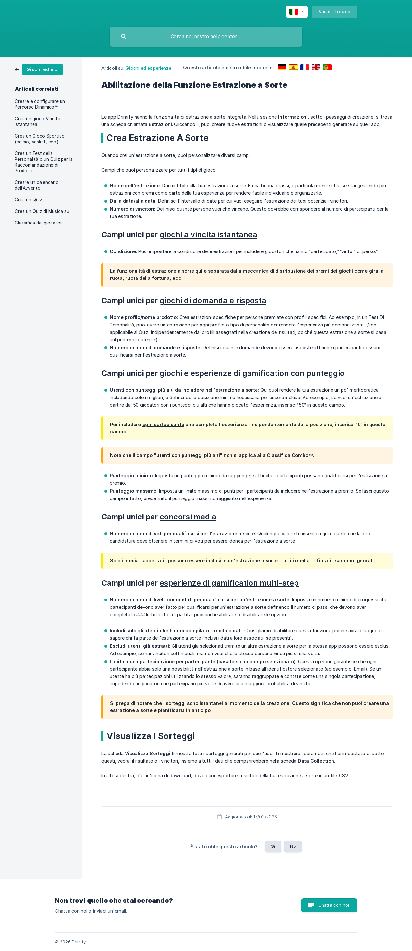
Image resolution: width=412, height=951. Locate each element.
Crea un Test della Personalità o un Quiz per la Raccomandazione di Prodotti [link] (44, 162)
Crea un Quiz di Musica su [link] (42, 211)
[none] (297, 12)
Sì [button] (273, 846)
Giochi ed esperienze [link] (148, 68)
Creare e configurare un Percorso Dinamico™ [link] (40, 104)
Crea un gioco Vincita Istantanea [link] (37, 121)
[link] (39, 69)
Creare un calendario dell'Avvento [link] (37, 185)
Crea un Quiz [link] (28, 199)
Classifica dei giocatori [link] (39, 222)
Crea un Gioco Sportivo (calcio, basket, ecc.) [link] (40, 138)
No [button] (293, 846)
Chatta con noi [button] (333, 905)
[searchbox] (206, 37)
